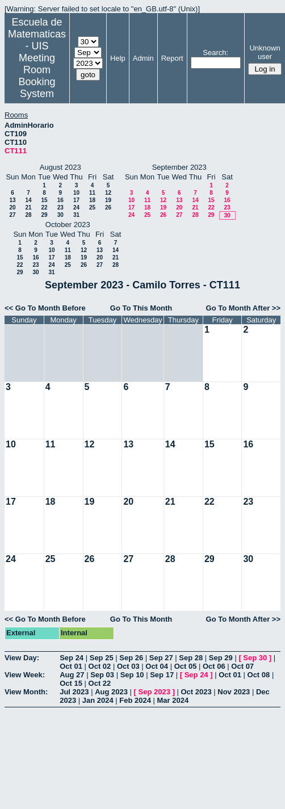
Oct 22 (100, 683)
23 (60, 207)
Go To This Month (141, 308)
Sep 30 (255, 657)
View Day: (22, 657)
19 (108, 200)
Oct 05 (185, 666)
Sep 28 (191, 657)
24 (76, 207)
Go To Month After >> (243, 308)
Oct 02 (100, 666)
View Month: (26, 692)
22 (44, 207)
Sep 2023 (154, 692)
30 (60, 215)
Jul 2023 (74, 692)
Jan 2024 (98, 700)
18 (92, 200)
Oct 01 (71, 666)
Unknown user (264, 52)
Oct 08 (259, 674)
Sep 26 (131, 657)
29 (44, 215)
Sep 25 (102, 657)
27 (12, 215)
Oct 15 (71, 683)
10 (76, 193)
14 (28, 200)
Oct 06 (214, 666)
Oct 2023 (196, 692)
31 (76, 215)
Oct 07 (242, 666)
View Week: (25, 674)
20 (12, 207)
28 (28, 215)
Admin (143, 58)
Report (172, 58)
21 (28, 207)
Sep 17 (162, 674)
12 (108, 193)
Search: (215, 52)
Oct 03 (128, 666)
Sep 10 (132, 674)
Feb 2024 (135, 700)
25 (92, 207)
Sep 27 (161, 657)
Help (117, 58)
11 (92, 193)
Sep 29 (221, 657)
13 (12, 200)
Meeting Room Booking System (36, 75)
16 (60, 200)
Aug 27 (72, 674)
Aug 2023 (111, 692)
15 (44, 200)
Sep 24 (71, 657)
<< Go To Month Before (45, 308)
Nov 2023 (233, 692)
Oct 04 (156, 666)
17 (76, 200)
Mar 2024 (173, 700)
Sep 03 (102, 674)
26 (108, 207)
